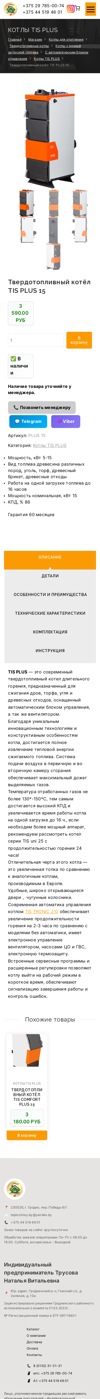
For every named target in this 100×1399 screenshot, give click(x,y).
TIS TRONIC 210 (41, 812)
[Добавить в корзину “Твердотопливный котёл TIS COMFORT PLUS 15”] (27, 1036)
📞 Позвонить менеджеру (41, 308)
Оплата (32, 1249)
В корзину (79, 241)
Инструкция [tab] (50, 552)
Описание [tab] (50, 458)
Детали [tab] (50, 477)
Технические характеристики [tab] (50, 514)
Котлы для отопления (66, 39)
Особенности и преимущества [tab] (50, 495)
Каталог (33, 1230)
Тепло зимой (27, 1384)
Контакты (34, 1256)
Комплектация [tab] (50, 533)
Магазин (35, 39)
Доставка (34, 1243)
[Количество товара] (36, 241)
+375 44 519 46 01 (42, 12)
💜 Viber (66, 322)
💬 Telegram (28, 322)
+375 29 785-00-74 (43, 5)
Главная (15, 39)
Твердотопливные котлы (29, 46)
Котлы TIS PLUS (47, 59)
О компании (36, 1236)
